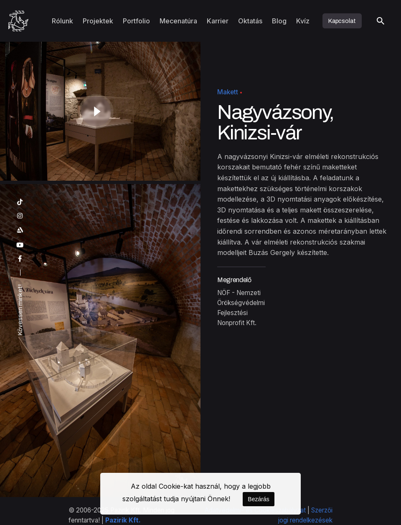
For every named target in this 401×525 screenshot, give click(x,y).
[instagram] (20, 216)
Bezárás (258, 499)
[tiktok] (20, 202)
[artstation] (20, 230)
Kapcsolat (342, 21)
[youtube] (20, 245)
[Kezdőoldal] (18, 21)
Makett (227, 92)
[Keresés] (380, 21)
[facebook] (20, 259)
